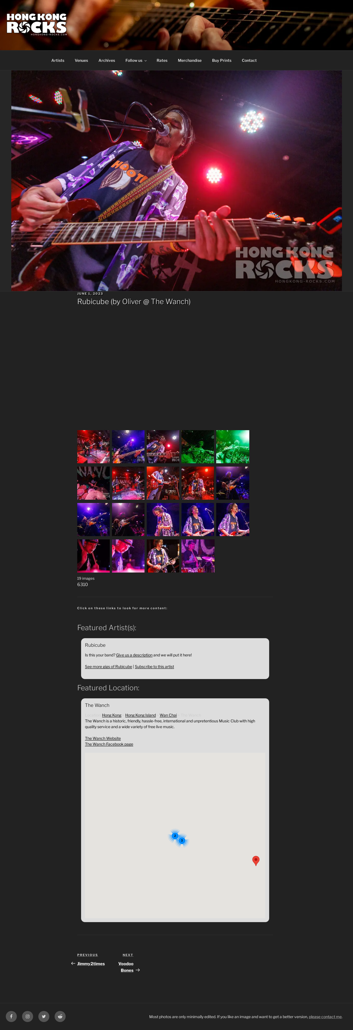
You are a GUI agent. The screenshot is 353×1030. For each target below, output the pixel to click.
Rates (162, 60)
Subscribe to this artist (154, 666)
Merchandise (190, 60)
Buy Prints (221, 60)
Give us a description (134, 655)
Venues (81, 60)
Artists (57, 60)
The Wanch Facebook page (109, 744)
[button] (256, 861)
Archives (106, 60)
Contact (249, 60)
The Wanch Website (103, 738)
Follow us (136, 60)
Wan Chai (168, 715)
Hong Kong (111, 715)
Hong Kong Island (140, 715)
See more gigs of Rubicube (108, 666)
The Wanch (170, 301)
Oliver (131, 301)
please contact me (325, 1016)
